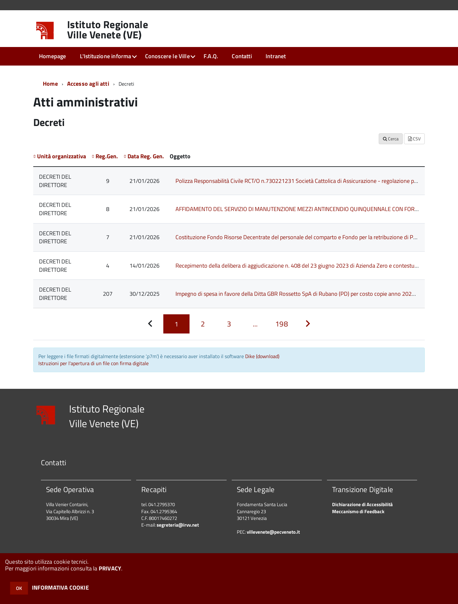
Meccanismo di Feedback (358, 511)
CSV (414, 138)
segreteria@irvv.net (178, 525)
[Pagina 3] (229, 324)
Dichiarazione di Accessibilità (362, 504)
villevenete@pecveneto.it (273, 532)
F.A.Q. (211, 56)
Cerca (391, 138)
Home (50, 83)
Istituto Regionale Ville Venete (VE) (107, 29)
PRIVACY (110, 568)
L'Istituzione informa (105, 56)
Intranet (276, 56)
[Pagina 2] (203, 324)
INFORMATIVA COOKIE (60, 587)
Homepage (52, 56)
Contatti (242, 56)
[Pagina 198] (281, 324)
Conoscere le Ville (167, 56)
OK (19, 588)
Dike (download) (262, 356)
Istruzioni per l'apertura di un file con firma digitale (93, 363)
